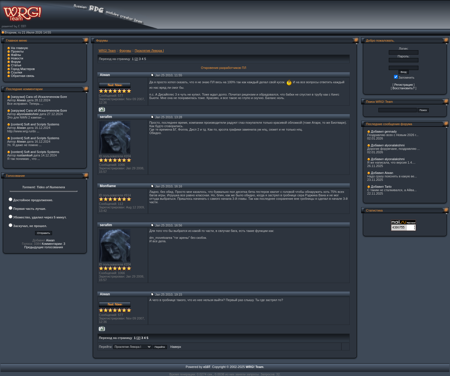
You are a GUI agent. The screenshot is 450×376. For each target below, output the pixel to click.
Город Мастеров (23, 69)
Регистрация (403, 84)
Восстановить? (404, 88)
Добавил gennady (384, 131)
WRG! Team (107, 50)
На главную (19, 48)
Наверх (175, 346)
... (42, 103)
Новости (17, 58)
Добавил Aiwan (382, 173)
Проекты (17, 51)
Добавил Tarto (381, 186)
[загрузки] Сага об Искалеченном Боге (39, 96)
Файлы (16, 55)
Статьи (16, 65)
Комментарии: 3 (53, 243)
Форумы (125, 50)
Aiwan (50, 240)
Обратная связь (22, 75)
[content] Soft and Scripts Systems (35, 124)
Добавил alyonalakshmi (388, 145)
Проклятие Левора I (149, 50)
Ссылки (16, 72)
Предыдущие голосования (43, 247)
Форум (15, 61)
